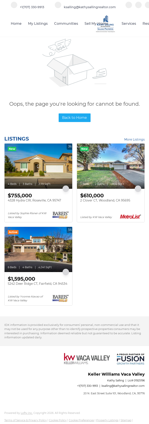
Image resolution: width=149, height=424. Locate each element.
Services (129, 24)
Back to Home (74, 118)
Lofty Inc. (27, 413)
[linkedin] (138, 7)
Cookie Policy (58, 420)
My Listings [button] (38, 24)
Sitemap (126, 420)
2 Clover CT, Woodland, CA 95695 (105, 200)
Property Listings (107, 420)
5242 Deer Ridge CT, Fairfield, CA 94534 (37, 284)
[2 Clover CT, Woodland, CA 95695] (111, 166)
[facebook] (128, 7)
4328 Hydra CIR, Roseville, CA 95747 (34, 200)
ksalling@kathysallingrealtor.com (123, 385)
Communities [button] (66, 24)
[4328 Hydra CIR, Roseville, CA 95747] (38, 166)
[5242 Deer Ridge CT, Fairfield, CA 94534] (38, 249)
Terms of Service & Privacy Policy (25, 420)
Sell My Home (96, 24)
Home (16, 24)
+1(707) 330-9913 (87, 385)
